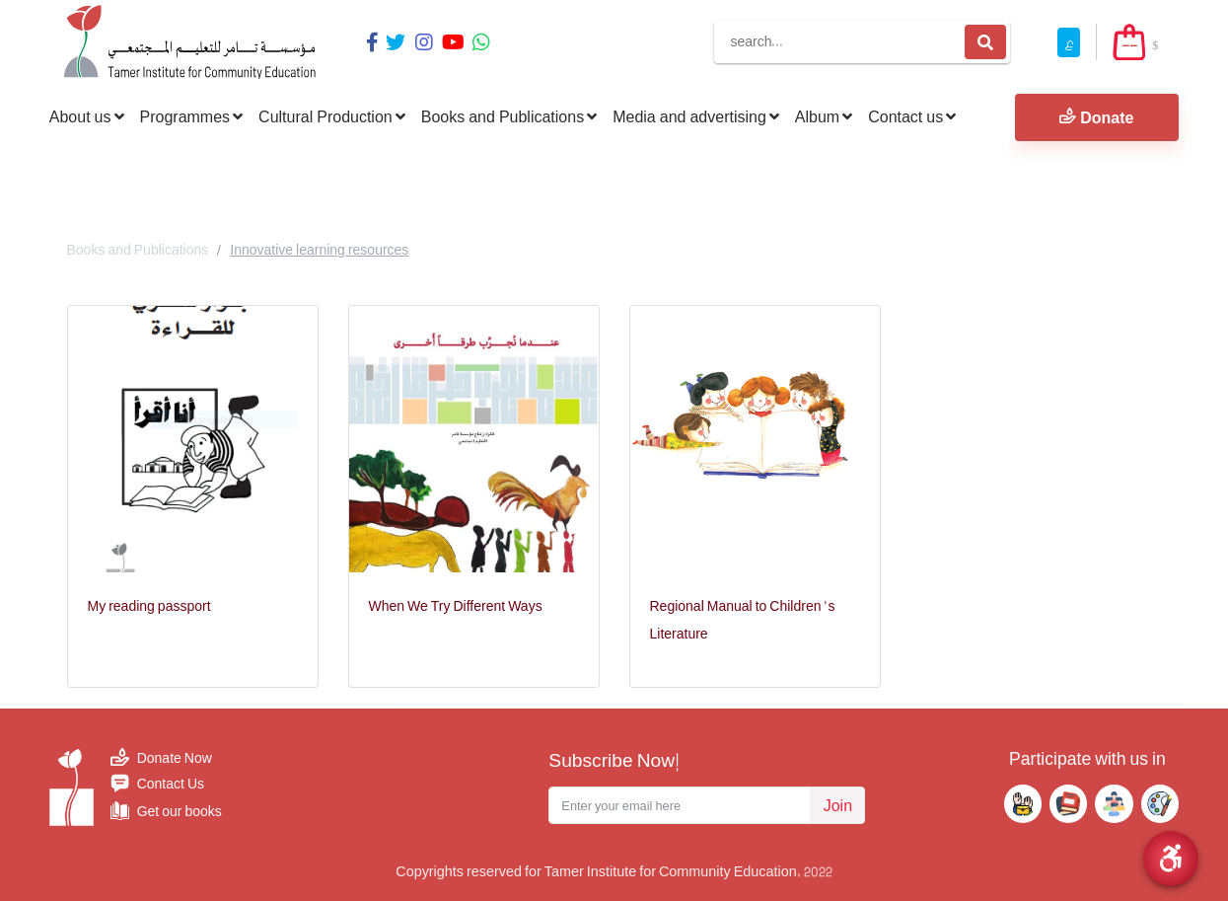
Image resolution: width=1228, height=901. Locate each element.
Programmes (192, 116)
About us (86, 116)
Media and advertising (696, 116)
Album (823, 116)
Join (838, 805)
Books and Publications (509, 116)
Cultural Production (331, 116)
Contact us (912, 116)
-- (1129, 45)
